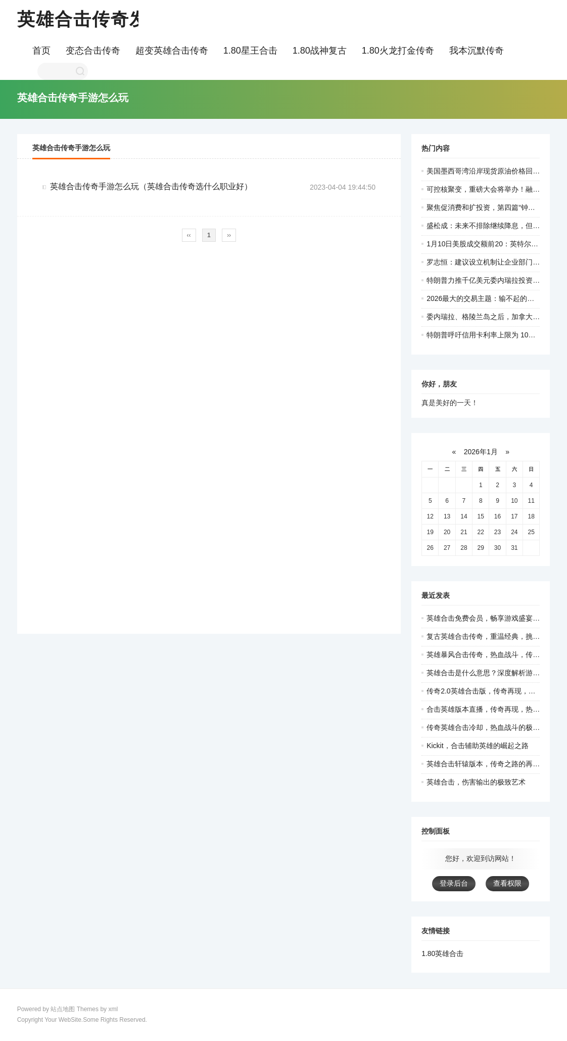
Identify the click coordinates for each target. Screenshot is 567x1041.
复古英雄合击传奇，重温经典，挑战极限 (490, 636)
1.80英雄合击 (442, 953)
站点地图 (63, 1009)
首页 (41, 51)
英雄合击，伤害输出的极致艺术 (476, 782)
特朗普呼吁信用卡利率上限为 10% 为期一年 (496, 335)
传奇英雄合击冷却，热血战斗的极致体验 (490, 727)
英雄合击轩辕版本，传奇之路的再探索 (487, 764)
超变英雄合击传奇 (171, 51)
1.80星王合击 (250, 51)
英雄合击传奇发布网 (101, 19)
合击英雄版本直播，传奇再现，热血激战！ (494, 709)
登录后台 (454, 883)
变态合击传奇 (93, 51)
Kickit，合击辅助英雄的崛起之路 (477, 746)
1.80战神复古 (320, 51)
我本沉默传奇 (476, 51)
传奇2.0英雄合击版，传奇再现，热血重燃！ (495, 691)
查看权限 (507, 883)
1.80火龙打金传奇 (398, 51)
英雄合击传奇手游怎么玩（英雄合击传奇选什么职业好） (151, 186)
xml (113, 1009)
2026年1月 (481, 452)
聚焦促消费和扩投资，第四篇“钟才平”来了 (492, 207)
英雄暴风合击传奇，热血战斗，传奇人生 (490, 654)
